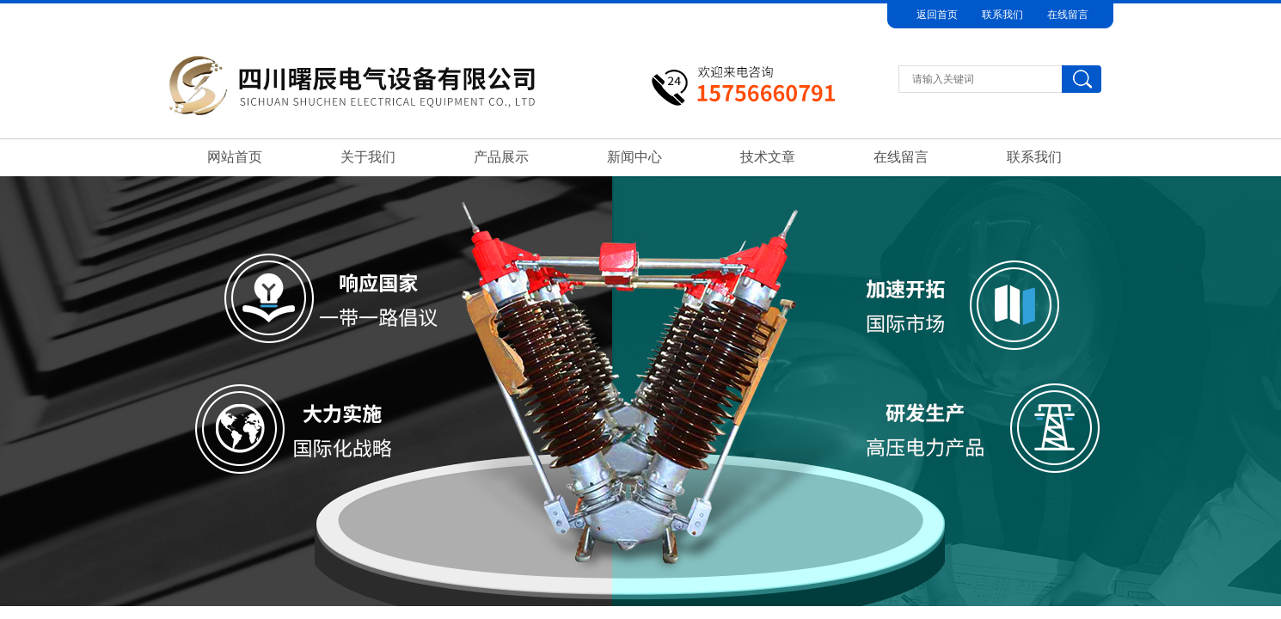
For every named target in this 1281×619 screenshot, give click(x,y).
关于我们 (367, 157)
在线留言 (1067, 15)
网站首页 (234, 157)
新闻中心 (634, 157)
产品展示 (501, 157)
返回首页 (937, 15)
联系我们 (1002, 15)
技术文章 (767, 157)
